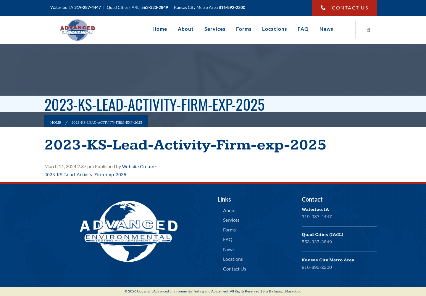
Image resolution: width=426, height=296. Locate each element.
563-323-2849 (317, 242)
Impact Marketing (287, 291)
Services (214, 29)
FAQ (303, 29)
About (186, 29)
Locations (274, 29)
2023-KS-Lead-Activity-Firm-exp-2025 (185, 145)
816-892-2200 (317, 267)
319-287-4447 (317, 217)
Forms (243, 29)
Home (159, 29)
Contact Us (345, 7)
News (326, 29)
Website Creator (139, 167)
